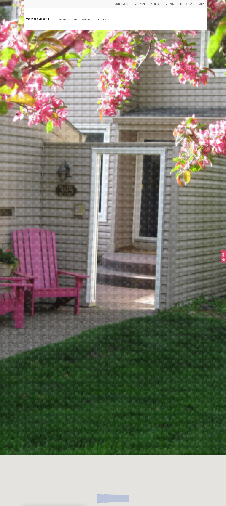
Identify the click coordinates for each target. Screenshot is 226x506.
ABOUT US (67, 19)
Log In (201, 4)
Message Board (122, 4)
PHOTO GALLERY (86, 19)
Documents (140, 4)
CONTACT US (106, 19)
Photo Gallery (186, 4)
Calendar (155, 4)
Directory (170, 4)
